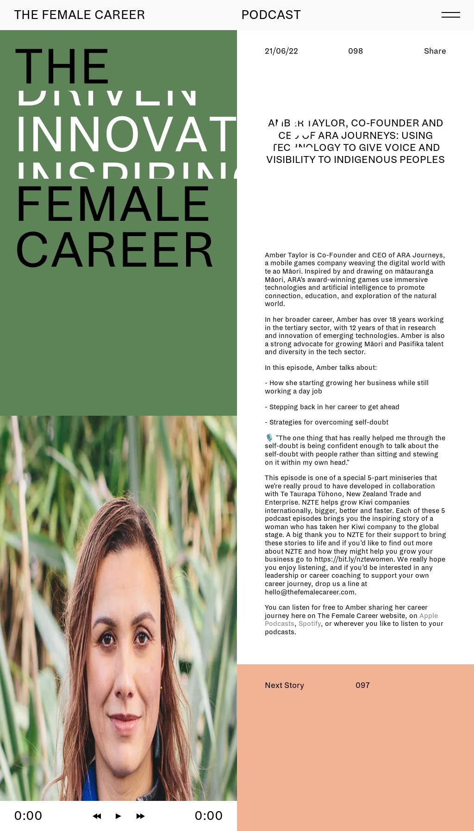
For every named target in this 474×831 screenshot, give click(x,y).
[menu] (451, 14)
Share (435, 51)
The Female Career (79, 15)
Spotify (310, 623)
